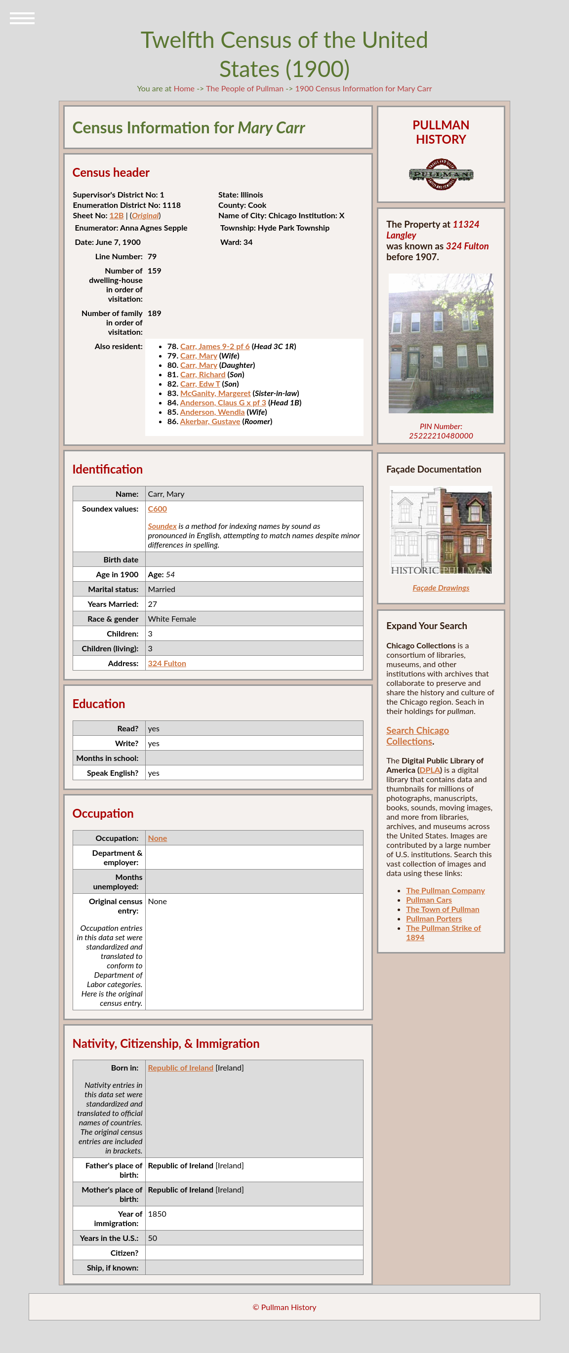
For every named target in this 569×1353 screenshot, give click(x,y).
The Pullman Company (445, 890)
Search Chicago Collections (417, 736)
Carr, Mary (198, 355)
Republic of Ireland (181, 1067)
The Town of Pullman (443, 909)
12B (116, 215)
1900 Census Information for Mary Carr (363, 88)
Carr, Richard (203, 374)
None (157, 837)
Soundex (162, 525)
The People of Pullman (245, 88)
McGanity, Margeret (215, 393)
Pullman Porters (434, 918)
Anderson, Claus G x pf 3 (223, 402)
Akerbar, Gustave (210, 421)
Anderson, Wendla (212, 411)
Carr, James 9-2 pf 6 (215, 346)
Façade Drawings (440, 587)
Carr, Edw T (200, 383)
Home (184, 88)
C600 (157, 508)
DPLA (429, 769)
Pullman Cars (429, 899)
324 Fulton (167, 663)
